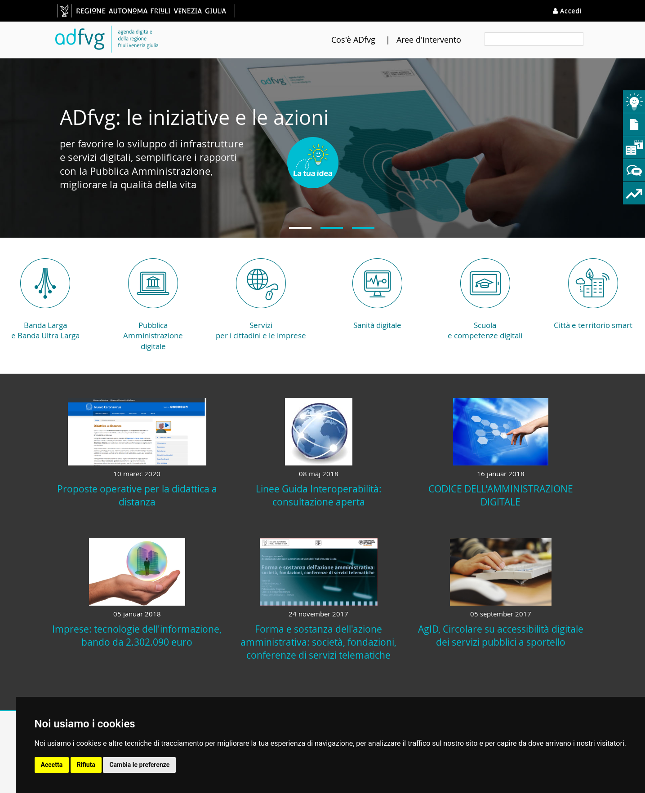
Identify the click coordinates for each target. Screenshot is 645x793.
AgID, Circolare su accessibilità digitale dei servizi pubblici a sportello (500, 635)
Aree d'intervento (417, 39)
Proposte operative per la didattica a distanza (137, 495)
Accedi (567, 10)
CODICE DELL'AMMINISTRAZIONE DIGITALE (500, 495)
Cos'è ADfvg (342, 39)
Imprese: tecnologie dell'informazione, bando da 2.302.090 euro (137, 635)
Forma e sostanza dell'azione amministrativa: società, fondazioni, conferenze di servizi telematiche (318, 642)
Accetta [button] (52, 764)
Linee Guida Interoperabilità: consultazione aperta (319, 495)
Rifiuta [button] (86, 764)
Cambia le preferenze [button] (139, 764)
